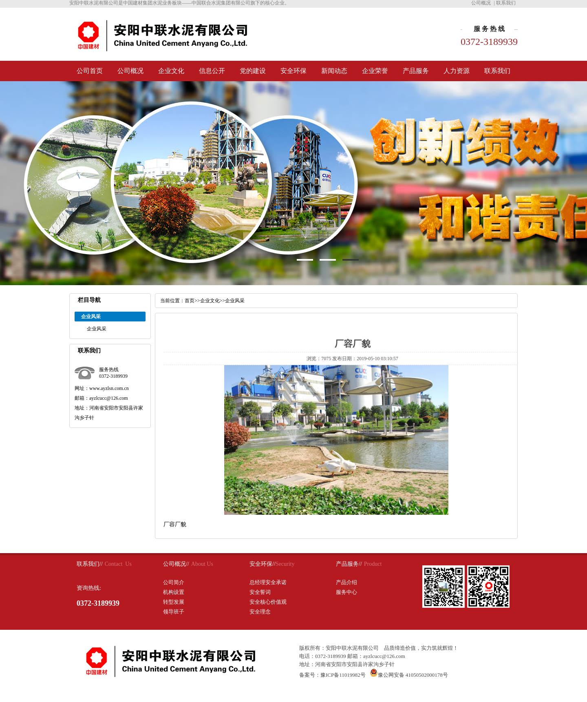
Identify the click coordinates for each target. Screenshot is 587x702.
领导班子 (173, 612)
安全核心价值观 (268, 602)
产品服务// (349, 564)
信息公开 (212, 70)
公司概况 (481, 3)
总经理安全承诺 (268, 582)
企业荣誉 (375, 70)
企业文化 (171, 70)
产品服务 (416, 70)
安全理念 (260, 612)
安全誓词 (260, 592)
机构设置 (173, 592)
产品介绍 (346, 582)
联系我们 (506, 3)
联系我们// (90, 564)
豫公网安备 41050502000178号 (409, 675)
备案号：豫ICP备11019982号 (332, 675)
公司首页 (90, 70)
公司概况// (176, 564)
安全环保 (293, 70)
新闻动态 (334, 70)
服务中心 (346, 592)
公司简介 (173, 582)
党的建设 (253, 70)
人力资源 (457, 70)
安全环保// (262, 564)
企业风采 (96, 329)
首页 (189, 300)
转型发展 (173, 602)
